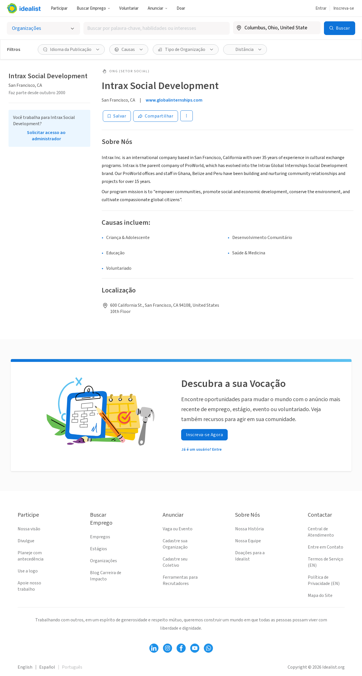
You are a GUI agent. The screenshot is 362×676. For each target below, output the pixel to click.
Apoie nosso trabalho (29, 586)
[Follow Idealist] (153, 648)
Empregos (100, 537)
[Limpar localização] (313, 28)
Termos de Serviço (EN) (325, 562)
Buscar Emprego (93, 8)
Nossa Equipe (248, 541)
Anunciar (158, 8)
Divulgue (26, 541)
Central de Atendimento (321, 532)
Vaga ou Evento (177, 529)
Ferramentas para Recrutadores (180, 580)
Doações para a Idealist (250, 556)
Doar (181, 8)
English (25, 667)
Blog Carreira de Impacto (105, 576)
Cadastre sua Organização (175, 544)
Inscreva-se (343, 8)
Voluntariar (129, 8)
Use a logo (28, 571)
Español (47, 667)
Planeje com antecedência (30, 556)
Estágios (98, 549)
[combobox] (156, 28)
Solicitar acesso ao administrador (46, 135)
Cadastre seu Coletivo (175, 562)
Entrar (321, 8)
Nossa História (249, 529)
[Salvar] (117, 116)
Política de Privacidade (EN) (324, 580)
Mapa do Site (320, 595)
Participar (59, 8)
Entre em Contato (325, 547)
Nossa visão (29, 529)
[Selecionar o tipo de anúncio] (43, 28)
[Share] (155, 116)
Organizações (103, 561)
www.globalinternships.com (174, 100)
